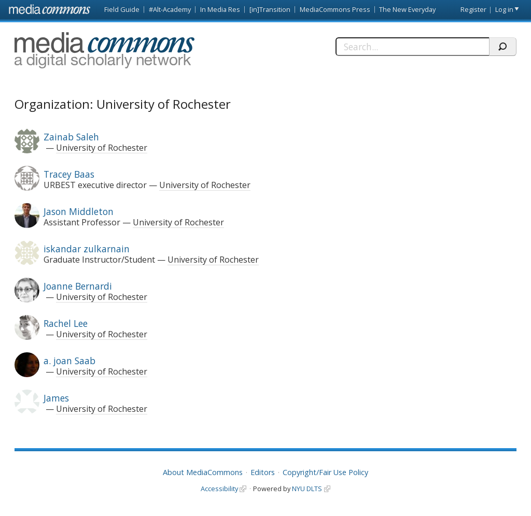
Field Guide (121, 9)
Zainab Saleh (71, 137)
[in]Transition (269, 9)
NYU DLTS (307, 488)
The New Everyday (407, 9)
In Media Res (220, 9)
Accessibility (219, 488)
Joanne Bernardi (78, 286)
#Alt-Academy (170, 9)
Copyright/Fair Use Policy (325, 472)
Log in (504, 9)
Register (473, 9)
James (56, 398)
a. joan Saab (69, 360)
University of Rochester (101, 147)
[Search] (412, 46)
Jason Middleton (79, 211)
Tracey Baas (69, 174)
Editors (262, 472)
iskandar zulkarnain (87, 248)
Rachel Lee (66, 323)
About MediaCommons (203, 472)
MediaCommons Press (335, 9)
